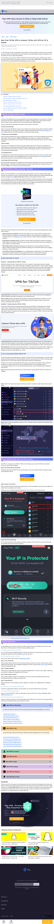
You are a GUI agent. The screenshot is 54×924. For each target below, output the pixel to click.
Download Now (27, 29)
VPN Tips (4, 834)
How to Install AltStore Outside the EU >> (12, 740)
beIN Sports (7, 694)
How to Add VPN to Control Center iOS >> (12, 744)
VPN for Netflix (37, 693)
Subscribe (36, 884)
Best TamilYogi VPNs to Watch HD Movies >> (13, 723)
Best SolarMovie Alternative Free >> (11, 715)
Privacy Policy (4, 916)
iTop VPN (12, 179)
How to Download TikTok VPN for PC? (12, 106)
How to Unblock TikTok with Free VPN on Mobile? (15, 108)
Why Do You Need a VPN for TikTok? (12, 96)
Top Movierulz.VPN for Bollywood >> (11, 717)
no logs (23, 654)
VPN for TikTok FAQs (8, 110)
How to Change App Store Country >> (11, 737)
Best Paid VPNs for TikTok (10, 100)
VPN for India (44, 664)
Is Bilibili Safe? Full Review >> (9, 714)
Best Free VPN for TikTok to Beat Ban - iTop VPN (15, 98)
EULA (11, 916)
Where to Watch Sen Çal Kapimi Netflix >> (12, 721)
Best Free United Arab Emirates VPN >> (20, 638)
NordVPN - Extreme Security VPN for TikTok (12, 103)
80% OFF (47, 921)
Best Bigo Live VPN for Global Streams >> (12, 742)
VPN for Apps (13, 36)
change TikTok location (24, 658)
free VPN (20, 236)
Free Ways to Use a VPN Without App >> (12, 738)
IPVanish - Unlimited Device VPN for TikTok (12, 102)
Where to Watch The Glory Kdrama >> (11, 719)
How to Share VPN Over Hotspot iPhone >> (12, 746)
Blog (7, 36)
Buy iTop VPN (27, 26)
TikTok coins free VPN (18, 165)
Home (3, 36)
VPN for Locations (6, 848)
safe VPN (43, 156)
